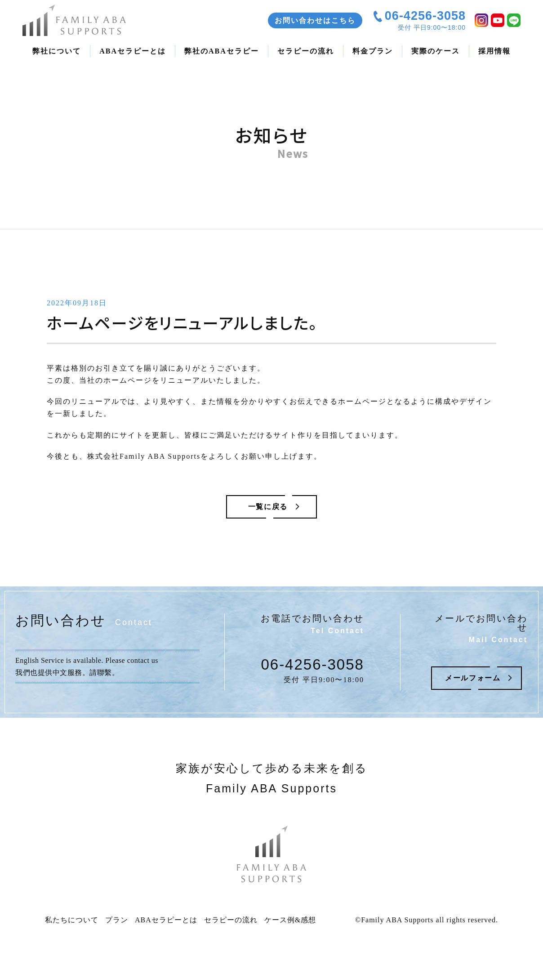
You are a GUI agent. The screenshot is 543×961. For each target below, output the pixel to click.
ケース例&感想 (290, 923)
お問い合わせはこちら (315, 20)
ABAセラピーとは (132, 51)
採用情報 (494, 51)
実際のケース (435, 51)
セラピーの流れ (305, 51)
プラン (116, 923)
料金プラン (372, 51)
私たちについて (71, 923)
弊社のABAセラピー (221, 51)
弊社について (56, 51)
